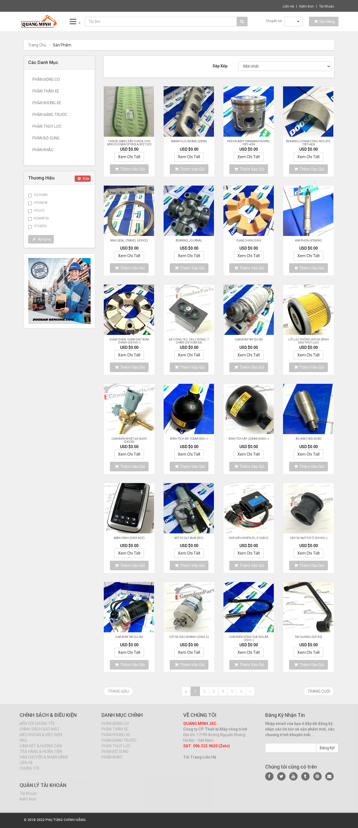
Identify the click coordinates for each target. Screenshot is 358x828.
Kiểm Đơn (306, 6)
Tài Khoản (326, 6)
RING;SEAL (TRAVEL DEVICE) (129, 240)
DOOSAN (38, 195)
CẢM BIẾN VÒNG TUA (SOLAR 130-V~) (248, 638)
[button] (293, 21)
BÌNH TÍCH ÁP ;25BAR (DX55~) (249, 438)
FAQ (23, 744)
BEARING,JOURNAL (189, 240)
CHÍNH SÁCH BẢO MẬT (40, 733)
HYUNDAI (38, 203)
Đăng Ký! (327, 752)
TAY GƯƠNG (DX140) (308, 636)
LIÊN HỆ (26, 767)
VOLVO (36, 211)
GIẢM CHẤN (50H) (248, 240)
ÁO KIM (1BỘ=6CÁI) (309, 438)
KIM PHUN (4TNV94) (308, 240)
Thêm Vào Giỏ (130, 169)
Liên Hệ (288, 6)
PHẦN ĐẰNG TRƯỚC (49, 114)
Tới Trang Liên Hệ (199, 761)
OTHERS (37, 226)
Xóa (83, 179)
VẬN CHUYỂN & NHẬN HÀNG (44, 761)
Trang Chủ (37, 45)
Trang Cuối (319, 691)
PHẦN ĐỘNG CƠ (46, 79)
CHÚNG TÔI (29, 772)
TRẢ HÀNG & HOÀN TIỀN (41, 755)
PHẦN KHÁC (42, 150)
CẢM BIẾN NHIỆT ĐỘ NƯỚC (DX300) (129, 440)
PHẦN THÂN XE (45, 91)
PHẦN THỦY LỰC (47, 126)
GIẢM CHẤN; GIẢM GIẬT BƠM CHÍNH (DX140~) (129, 341)
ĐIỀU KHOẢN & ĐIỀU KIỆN (41, 739)
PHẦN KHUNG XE (46, 103)
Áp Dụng (42, 239)
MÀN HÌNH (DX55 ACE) (129, 538)
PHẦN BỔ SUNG (46, 138)
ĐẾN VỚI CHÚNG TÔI (37, 727)
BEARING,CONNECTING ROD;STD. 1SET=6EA (308, 143)
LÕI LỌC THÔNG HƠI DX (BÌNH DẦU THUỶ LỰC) (308, 341)
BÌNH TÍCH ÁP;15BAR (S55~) (189, 438)
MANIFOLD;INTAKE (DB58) (189, 141)
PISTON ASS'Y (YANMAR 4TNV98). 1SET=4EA (248, 143)
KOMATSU (38, 218)
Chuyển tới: (274, 21)
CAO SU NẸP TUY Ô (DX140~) (309, 538)
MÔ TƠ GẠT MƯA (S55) (189, 538)
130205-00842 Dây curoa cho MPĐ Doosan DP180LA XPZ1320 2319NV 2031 (129, 144)
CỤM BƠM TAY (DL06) (249, 339)
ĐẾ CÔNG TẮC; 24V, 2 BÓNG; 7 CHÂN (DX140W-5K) (189, 341)
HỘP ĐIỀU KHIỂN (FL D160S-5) (248, 538)
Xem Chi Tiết (129, 157)
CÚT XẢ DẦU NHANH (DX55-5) (189, 636)
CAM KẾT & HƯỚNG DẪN (41, 750)
